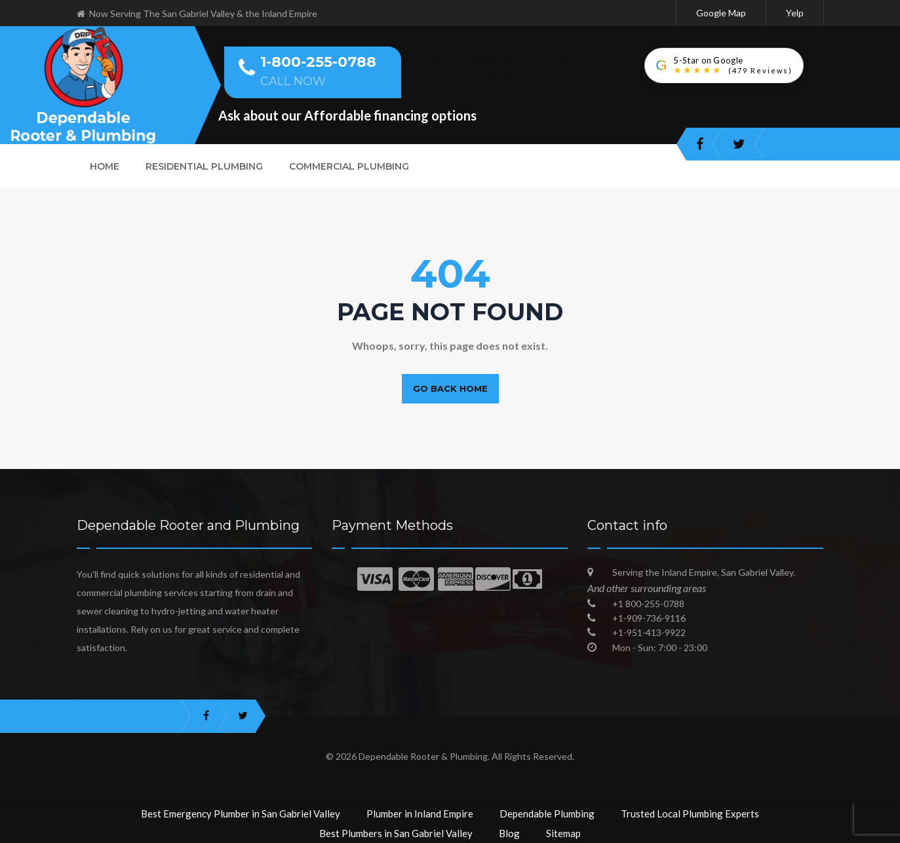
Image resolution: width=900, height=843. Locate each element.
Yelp (795, 12)
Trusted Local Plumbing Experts (690, 813)
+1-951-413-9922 (649, 632)
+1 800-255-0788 (648, 603)
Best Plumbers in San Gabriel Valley (396, 833)
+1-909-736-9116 (649, 618)
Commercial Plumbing (349, 166)
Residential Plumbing (204, 166)
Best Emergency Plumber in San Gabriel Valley (240, 813)
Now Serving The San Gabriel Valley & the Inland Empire (197, 13)
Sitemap (563, 833)
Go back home (450, 388)
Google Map (721, 12)
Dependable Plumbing (547, 813)
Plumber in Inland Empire (419, 813)
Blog (509, 833)
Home (104, 166)
